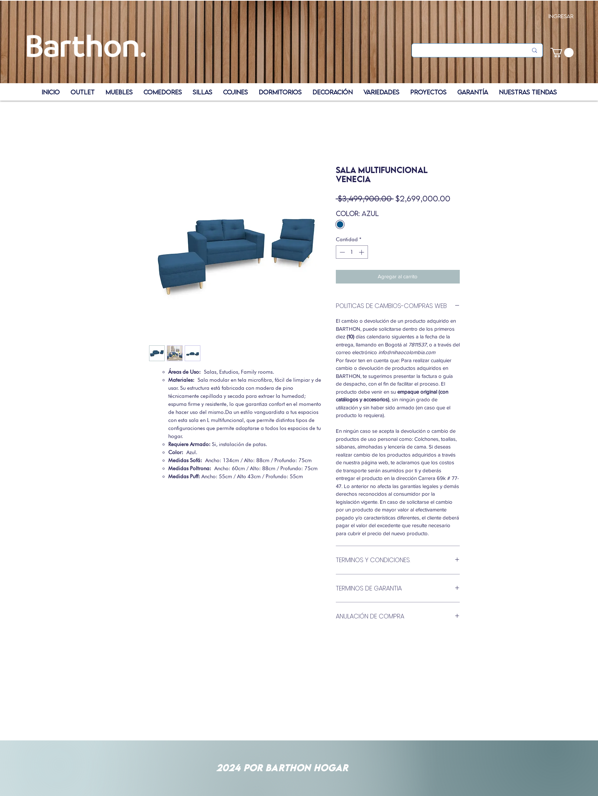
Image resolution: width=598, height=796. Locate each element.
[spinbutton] (351, 252)
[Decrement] (341, 252)
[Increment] (362, 252)
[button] (562, 52)
